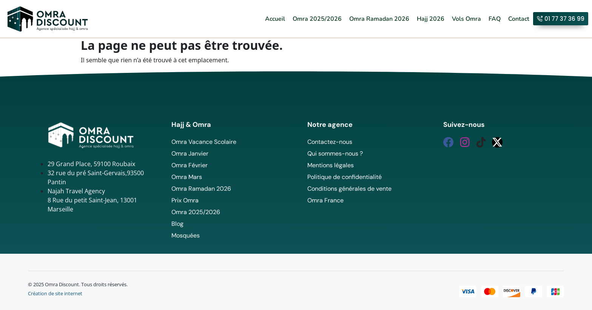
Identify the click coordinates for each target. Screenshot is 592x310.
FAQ (495, 19)
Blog (177, 224)
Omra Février (189, 165)
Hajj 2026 (430, 19)
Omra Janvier (189, 153)
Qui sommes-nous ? (335, 153)
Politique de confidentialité (344, 177)
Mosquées (185, 235)
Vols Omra (466, 19)
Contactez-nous (329, 142)
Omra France (325, 200)
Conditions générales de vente (349, 189)
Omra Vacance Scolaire (203, 142)
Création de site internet (55, 293)
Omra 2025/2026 (317, 19)
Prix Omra (185, 200)
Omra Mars (186, 177)
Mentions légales (330, 165)
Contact (518, 19)
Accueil (275, 19)
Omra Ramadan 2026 (379, 19)
